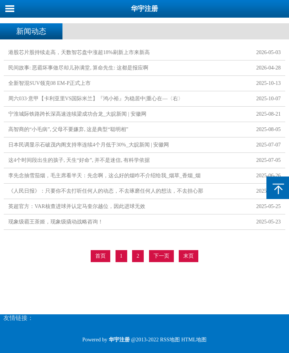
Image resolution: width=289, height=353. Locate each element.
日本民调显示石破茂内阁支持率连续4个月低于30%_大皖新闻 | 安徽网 (88, 145)
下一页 (161, 256)
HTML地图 (194, 339)
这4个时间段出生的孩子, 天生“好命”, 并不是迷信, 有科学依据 (79, 160)
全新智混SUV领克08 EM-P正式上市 (49, 83)
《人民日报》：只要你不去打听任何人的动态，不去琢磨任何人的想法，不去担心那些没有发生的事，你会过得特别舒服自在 (105, 192)
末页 (188, 256)
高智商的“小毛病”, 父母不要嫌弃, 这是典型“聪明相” (68, 129)
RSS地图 (170, 339)
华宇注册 (144, 8)
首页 (100, 256)
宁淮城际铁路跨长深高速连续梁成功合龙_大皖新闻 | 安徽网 (77, 114)
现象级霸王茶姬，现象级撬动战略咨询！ (55, 222)
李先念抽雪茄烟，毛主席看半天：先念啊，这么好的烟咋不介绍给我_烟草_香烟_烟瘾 (104, 177)
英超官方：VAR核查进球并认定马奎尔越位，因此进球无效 (76, 206)
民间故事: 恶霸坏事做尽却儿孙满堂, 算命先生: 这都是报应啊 (78, 68)
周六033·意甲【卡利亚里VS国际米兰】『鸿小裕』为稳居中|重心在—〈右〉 (95, 98)
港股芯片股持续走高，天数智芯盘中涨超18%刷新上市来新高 (79, 52)
